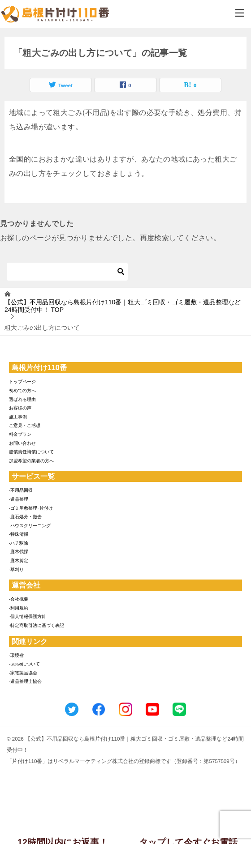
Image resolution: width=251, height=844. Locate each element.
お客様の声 (20, 407)
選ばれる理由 (22, 399)
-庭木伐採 (18, 551)
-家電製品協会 (23, 672)
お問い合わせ (22, 443)
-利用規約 (18, 607)
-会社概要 (18, 599)
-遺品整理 (18, 499)
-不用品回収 (21, 490)
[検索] (67, 272)
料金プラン (20, 434)
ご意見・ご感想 (24, 425)
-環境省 (16, 655)
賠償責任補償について (31, 451)
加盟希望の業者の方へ (31, 460)
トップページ (22, 381)
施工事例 (18, 416)
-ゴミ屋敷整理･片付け (31, 508)
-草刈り (16, 569)
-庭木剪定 (18, 560)
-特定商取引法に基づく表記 (36, 625)
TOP (122, 305)
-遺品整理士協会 (25, 681)
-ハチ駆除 (18, 543)
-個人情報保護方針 (27, 616)
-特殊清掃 (18, 534)
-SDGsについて (24, 663)
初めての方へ (22, 390)
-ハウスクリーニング (30, 525)
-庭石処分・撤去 (25, 516)
